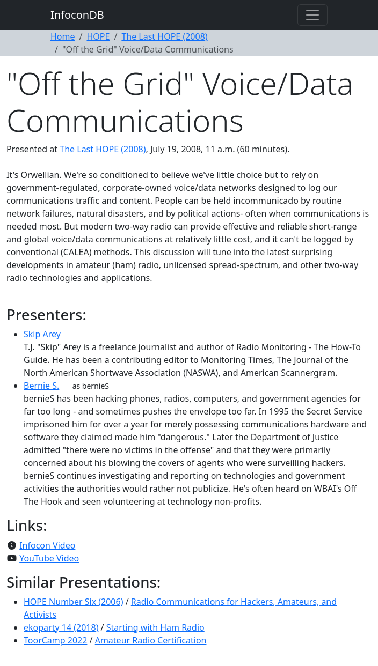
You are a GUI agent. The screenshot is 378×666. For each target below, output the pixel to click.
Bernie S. (41, 385)
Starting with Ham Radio (155, 627)
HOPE (98, 36)
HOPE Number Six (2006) (73, 602)
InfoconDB (77, 15)
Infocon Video (47, 545)
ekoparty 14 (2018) (61, 627)
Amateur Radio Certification (151, 640)
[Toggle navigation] (312, 15)
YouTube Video (49, 558)
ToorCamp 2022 (55, 640)
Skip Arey (42, 334)
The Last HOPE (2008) (164, 36)
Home (62, 36)
